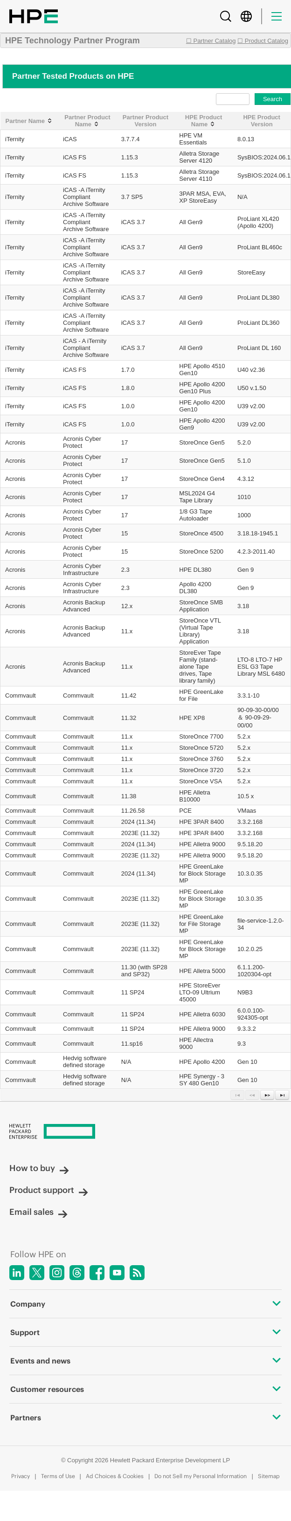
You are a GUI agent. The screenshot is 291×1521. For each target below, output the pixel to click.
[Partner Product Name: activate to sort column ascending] (87, 121)
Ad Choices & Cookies (115, 1476)
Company (145, 1304)
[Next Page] (267, 1095)
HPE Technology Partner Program (72, 40)
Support (145, 1332)
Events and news (145, 1360)
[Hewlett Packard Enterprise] (145, 1132)
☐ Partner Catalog (211, 40)
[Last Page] (282, 1095)
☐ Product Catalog (262, 40)
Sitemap (269, 1476)
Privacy (20, 1476)
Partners (145, 1417)
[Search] (225, 16)
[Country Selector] (246, 16)
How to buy (39, 1168)
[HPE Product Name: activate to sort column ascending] (203, 121)
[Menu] (276, 16)
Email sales (38, 1211)
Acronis (15, 442)
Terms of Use (58, 1476)
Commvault (20, 695)
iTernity (14, 139)
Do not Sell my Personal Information (200, 1476)
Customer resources (145, 1389)
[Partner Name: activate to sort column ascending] (29, 121)
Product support (48, 1190)
